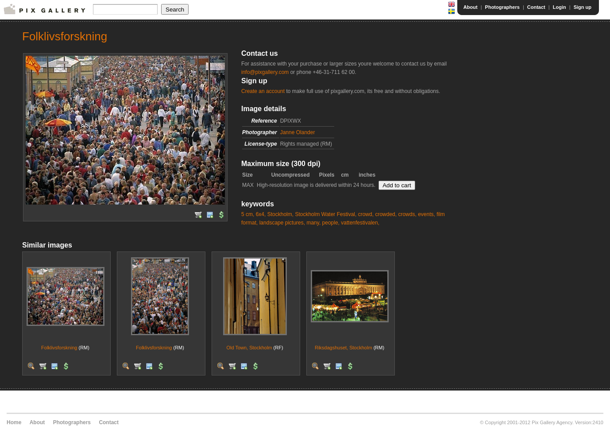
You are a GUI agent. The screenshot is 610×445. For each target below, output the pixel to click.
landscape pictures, (282, 223)
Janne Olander (297, 132)
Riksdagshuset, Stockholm (343, 347)
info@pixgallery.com (265, 72)
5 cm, (247, 214)
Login (559, 7)
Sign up (582, 7)
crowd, (366, 214)
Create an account (263, 91)
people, (331, 223)
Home (14, 422)
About (470, 7)
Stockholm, (280, 214)
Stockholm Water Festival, (325, 214)
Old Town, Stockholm (249, 347)
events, (426, 214)
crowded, (386, 214)
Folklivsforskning (59, 347)
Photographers (502, 7)
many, (313, 223)
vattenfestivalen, (360, 223)
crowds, (407, 214)
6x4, (261, 214)
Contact (536, 7)
